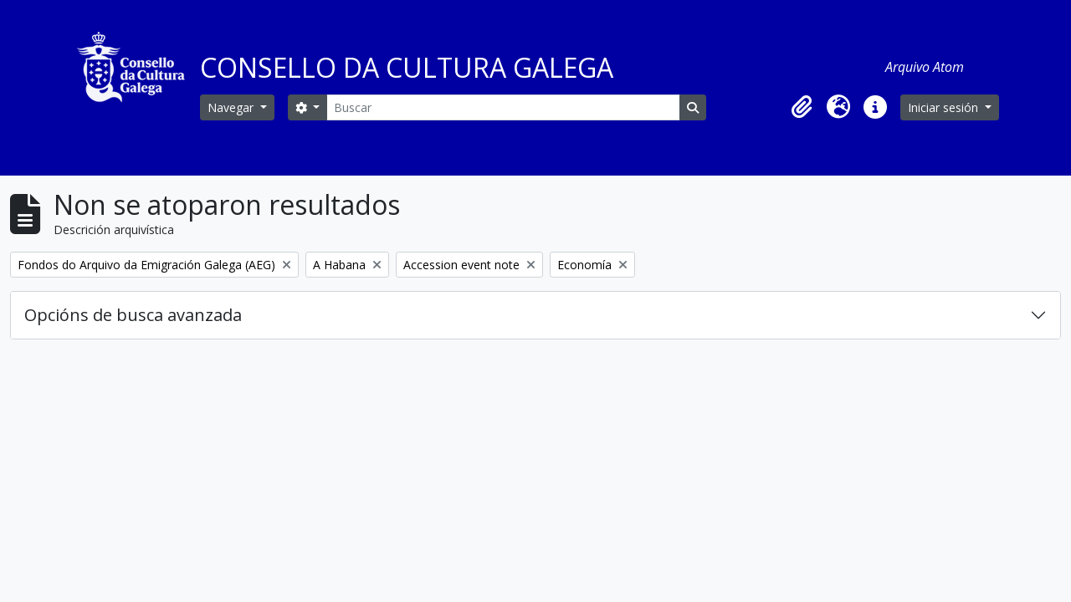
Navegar (232, 107)
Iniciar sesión (944, 107)
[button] (801, 107)
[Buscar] (502, 107)
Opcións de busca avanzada (133, 315)
